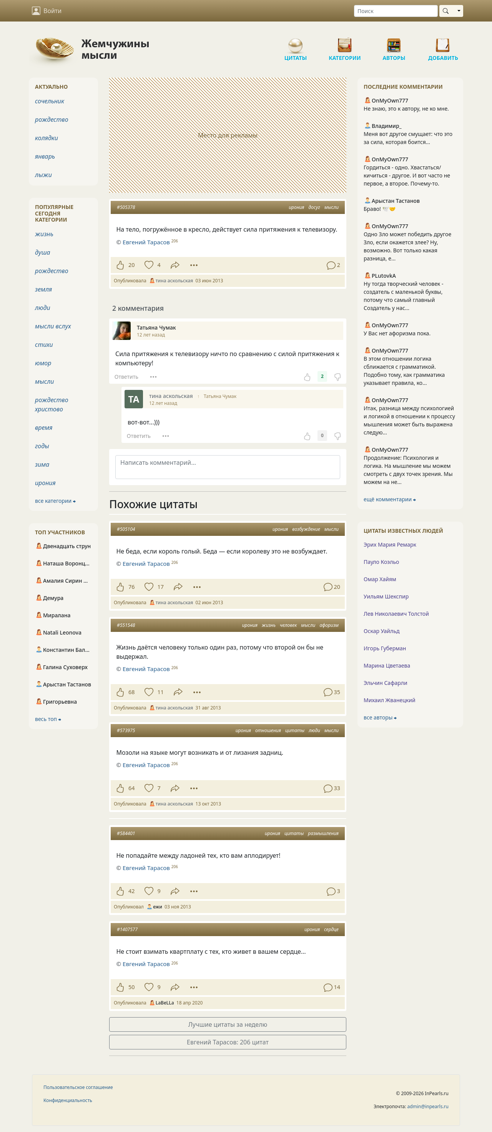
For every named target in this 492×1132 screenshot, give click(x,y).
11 (160, 692)
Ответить (126, 376)
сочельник (49, 101)
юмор (43, 363)
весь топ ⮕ (48, 719)
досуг (314, 207)
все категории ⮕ (55, 500)
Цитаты (296, 42)
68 (131, 692)
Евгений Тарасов (146, 563)
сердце (331, 929)
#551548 (126, 625)
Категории (345, 42)
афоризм (329, 625)
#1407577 (127, 929)
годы (42, 446)
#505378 (126, 207)
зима (42, 464)
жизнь (269, 625)
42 (131, 891)
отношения (268, 730)
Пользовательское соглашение (78, 1087)
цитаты (294, 730)
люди (314, 730)
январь (45, 156)
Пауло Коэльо (381, 561)
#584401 (126, 833)
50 (131, 987)
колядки (46, 138)
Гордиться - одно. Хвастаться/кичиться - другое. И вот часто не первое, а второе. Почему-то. (407, 175)
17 (160, 586)
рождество (51, 119)
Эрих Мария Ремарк (390, 544)
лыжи (43, 175)
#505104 (126, 529)
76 (131, 586)
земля (43, 289)
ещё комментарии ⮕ (390, 499)
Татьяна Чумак (220, 396)
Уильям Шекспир (386, 596)
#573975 (126, 730)
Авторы (394, 42)
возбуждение (306, 529)
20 (131, 264)
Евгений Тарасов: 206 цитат (228, 1042)
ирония (296, 207)
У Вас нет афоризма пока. (397, 333)
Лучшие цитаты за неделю (228, 1024)
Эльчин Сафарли (385, 682)
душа (42, 252)
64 (131, 788)
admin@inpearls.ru (428, 1106)
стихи (44, 344)
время (43, 427)
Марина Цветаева (387, 665)
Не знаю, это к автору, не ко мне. (406, 108)
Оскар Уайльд (381, 631)
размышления (323, 833)
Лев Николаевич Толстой (396, 613)
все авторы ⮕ (380, 717)
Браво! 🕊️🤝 (380, 208)
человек (288, 625)
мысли (331, 207)
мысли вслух (53, 326)
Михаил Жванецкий (390, 700)
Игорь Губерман (385, 648)
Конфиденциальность (67, 1100)
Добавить (443, 42)
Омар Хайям (380, 579)
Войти (47, 11)
